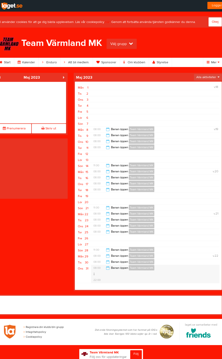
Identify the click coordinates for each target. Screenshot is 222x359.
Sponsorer (106, 62)
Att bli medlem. (76, 62)
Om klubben (134, 62)
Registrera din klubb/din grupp (44, 327)
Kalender (26, 62)
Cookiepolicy (33, 337)
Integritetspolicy (35, 332)
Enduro (49, 62)
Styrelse (160, 62)
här (107, 22)
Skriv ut (48, 128)
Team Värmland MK (141, 129)
